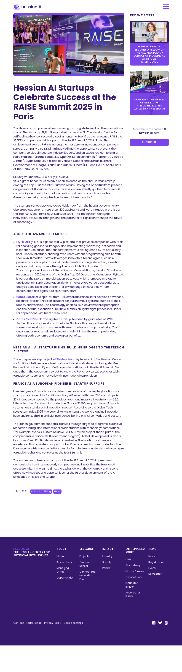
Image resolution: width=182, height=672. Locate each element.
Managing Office (63, 596)
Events (152, 594)
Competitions (134, 603)
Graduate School (85, 590)
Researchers (64, 588)
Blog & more (156, 588)
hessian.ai (21, 575)
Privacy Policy (52, 649)
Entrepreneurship (135, 576)
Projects (84, 582)
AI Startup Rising (66, 369)
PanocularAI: (25, 306)
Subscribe (149, 144)
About (61, 575)
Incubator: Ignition (131, 611)
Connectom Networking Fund (87, 601)
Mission (61, 582)
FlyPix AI (22, 245)
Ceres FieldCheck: (29, 329)
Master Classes (134, 597)
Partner (107, 594)
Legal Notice (34, 649)
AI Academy (132, 591)
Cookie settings (73, 649)
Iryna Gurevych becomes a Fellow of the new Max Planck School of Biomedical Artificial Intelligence (149, 54)
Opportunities (65, 604)
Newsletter (155, 600)
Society (107, 588)
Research (86, 575)
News (57, 518)
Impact (108, 575)
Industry (108, 582)
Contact (18, 649)
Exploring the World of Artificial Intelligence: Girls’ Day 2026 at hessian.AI (149, 105)
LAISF (128, 586)
